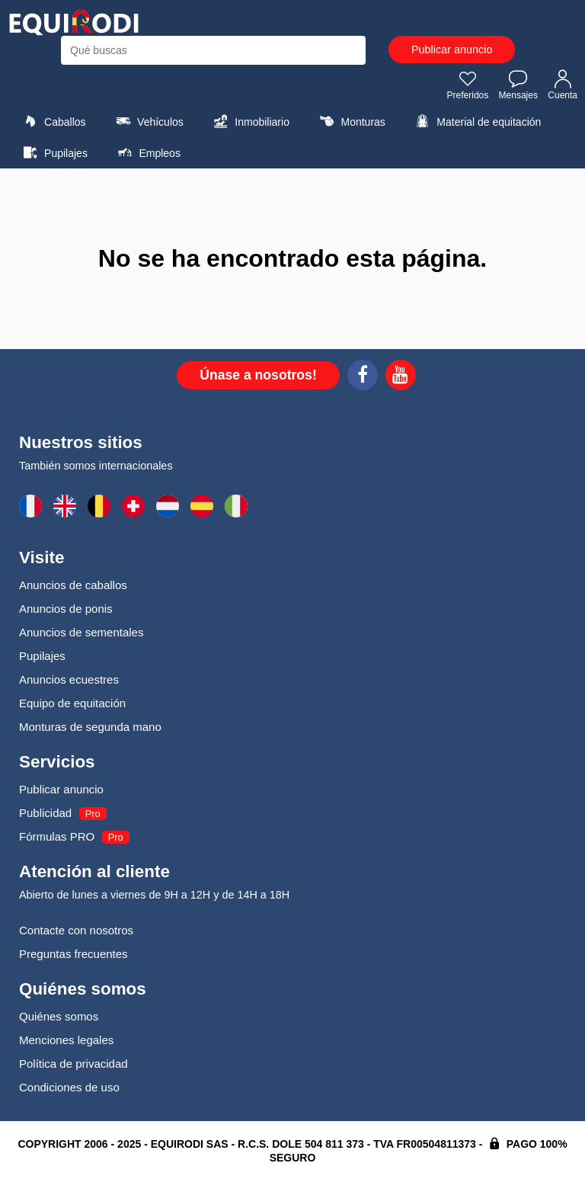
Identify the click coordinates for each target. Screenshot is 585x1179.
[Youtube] (400, 377)
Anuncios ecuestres (69, 679)
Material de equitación (476, 121)
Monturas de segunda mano (90, 726)
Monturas (350, 121)
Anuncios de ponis (66, 608)
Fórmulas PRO (56, 836)
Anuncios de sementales (81, 632)
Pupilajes (53, 152)
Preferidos (468, 85)
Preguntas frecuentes (73, 953)
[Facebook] (362, 377)
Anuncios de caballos (73, 584)
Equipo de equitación (72, 703)
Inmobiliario (249, 121)
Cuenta (562, 85)
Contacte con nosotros (76, 930)
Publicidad (45, 812)
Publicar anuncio (451, 49)
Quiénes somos (58, 1016)
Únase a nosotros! (258, 375)
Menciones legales (66, 1039)
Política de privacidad (73, 1063)
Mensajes (518, 85)
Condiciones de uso (69, 1087)
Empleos (147, 152)
